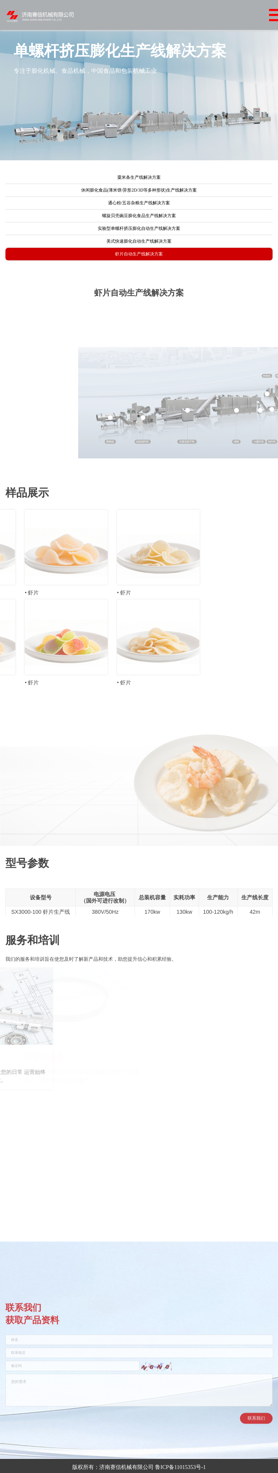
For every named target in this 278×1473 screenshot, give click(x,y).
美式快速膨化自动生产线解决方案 (139, 247)
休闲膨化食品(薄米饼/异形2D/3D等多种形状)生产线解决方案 (139, 196)
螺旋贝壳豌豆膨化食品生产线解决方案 (139, 221)
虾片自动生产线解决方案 (139, 260)
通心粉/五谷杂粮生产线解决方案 (139, 209)
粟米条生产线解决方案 (139, 183)
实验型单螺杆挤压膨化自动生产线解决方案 (139, 234)
